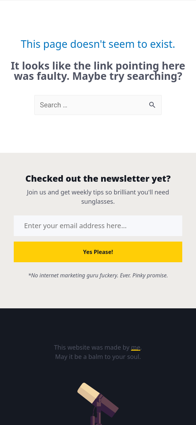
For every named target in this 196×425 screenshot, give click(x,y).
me (135, 347)
